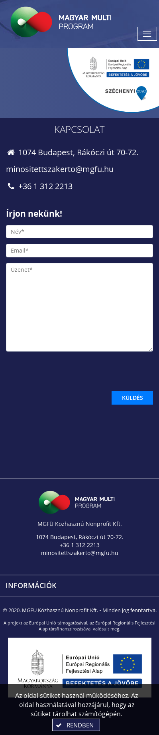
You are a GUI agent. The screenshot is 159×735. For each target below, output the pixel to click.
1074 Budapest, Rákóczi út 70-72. (72, 152)
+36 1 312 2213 (39, 186)
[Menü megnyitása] (147, 34)
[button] (76, 725)
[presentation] (66, 372)
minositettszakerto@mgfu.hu (60, 169)
